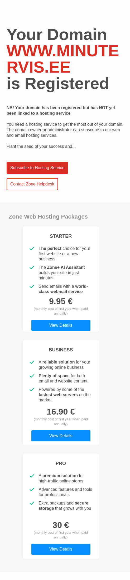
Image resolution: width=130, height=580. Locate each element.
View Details (61, 325)
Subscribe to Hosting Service (37, 167)
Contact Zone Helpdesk (32, 184)
